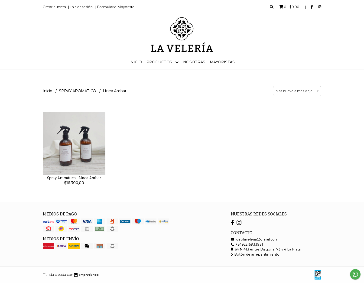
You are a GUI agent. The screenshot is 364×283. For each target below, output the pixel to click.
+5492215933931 (247, 244)
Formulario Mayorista (115, 7)
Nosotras (194, 62)
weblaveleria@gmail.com (254, 239)
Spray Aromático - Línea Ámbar (74, 178)
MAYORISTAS (222, 62)
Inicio (136, 62)
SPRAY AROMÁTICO (78, 91)
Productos (162, 62)
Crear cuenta (54, 7)
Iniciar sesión (81, 7)
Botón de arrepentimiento (255, 254)
